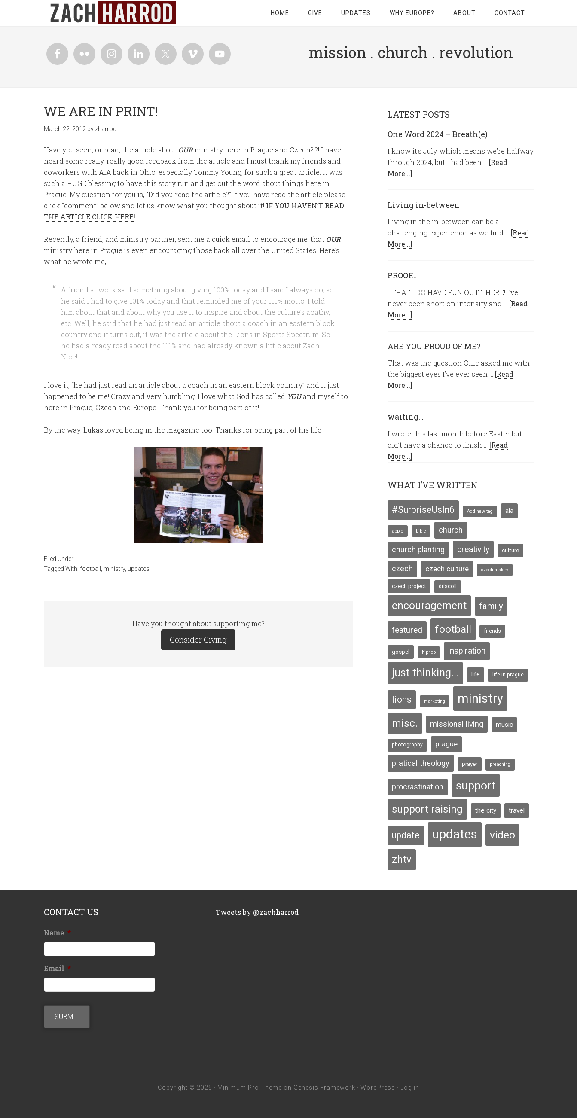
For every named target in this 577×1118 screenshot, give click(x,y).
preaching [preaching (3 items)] (500, 764)
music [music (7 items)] (504, 724)
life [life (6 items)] (475, 674)
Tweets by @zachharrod (257, 912)
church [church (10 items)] (451, 530)
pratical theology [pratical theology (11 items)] (420, 763)
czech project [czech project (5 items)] (409, 585)
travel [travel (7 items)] (517, 810)
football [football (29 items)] (453, 629)
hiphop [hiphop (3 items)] (429, 652)
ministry (114, 568)
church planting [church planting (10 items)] (418, 549)
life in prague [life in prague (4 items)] (508, 675)
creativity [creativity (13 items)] (473, 549)
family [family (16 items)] (491, 606)
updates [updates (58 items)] (454, 834)
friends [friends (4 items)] (492, 631)
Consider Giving (198, 639)
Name (57, 933)
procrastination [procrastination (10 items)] (417, 787)
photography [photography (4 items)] (407, 745)
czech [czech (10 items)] (402, 568)
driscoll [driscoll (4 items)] (448, 586)
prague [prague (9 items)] (446, 744)
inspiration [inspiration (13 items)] (466, 651)
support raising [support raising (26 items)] (427, 809)
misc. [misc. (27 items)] (405, 723)
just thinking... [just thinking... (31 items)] (425, 673)
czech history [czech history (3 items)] (494, 570)
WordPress (377, 1087)
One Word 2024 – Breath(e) (438, 134)
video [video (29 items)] (502, 835)
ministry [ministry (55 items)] (480, 698)
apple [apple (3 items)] (397, 531)
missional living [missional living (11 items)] (456, 723)
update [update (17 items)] (406, 835)
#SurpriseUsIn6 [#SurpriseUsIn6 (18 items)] (423, 509)
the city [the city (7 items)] (485, 810)
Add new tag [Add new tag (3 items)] (480, 511)
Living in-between (424, 205)
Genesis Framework (324, 1087)
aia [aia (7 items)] (509, 511)
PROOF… (402, 275)
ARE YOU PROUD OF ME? (434, 346)
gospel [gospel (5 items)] (400, 651)
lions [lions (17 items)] (402, 699)
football (90, 568)
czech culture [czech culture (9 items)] (447, 568)
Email (57, 968)
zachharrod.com (112, 13)
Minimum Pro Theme (249, 1087)
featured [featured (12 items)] (407, 630)
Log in (409, 1087)
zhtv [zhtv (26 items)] (402, 859)
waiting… (405, 416)
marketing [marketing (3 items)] (434, 701)
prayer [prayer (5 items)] (469, 763)
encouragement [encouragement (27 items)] (429, 606)
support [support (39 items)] (475, 785)
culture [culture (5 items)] (510, 550)
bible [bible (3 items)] (421, 531)
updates (139, 568)
